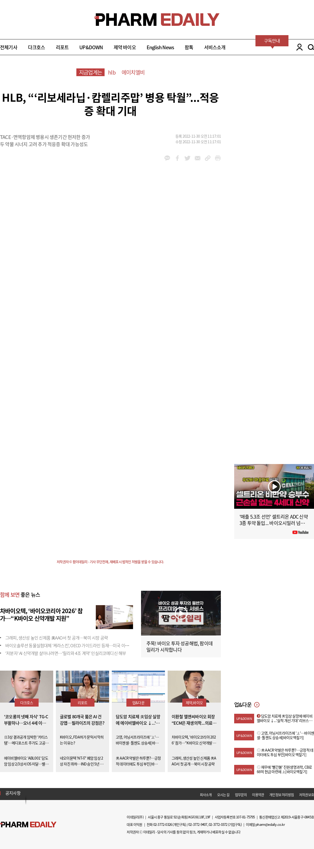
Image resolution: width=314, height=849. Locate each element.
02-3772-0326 (162, 824)
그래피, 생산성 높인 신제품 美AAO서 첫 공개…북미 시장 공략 (56, 637)
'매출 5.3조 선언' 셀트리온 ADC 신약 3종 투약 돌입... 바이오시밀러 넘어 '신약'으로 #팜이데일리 (273, 523)
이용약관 (258, 794)
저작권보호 (306, 794)
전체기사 (8, 47)
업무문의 (241, 794)
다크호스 (36, 47)
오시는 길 (223, 794)
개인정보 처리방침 (281, 794)
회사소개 (206, 794)
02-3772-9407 (197, 824)
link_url (208, 158)
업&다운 (138, 702)
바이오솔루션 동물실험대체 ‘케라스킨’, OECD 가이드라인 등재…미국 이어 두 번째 (73, 645)
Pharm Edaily (28, 824)
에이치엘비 (133, 72)
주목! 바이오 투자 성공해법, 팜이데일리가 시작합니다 (179, 646)
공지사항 (12, 793)
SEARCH (311, 47)
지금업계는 (90, 72)
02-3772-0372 (218, 824)
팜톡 (189, 47)
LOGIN (298, 47)
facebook (177, 158)
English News (160, 47)
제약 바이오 (125, 47)
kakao (167, 158)
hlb (111, 72)
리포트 (62, 47)
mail (198, 158)
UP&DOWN (91, 47)
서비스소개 (215, 47)
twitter (187, 158)
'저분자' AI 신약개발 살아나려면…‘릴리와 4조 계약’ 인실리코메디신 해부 (65, 653)
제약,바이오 (194, 702)
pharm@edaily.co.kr (270, 824)
